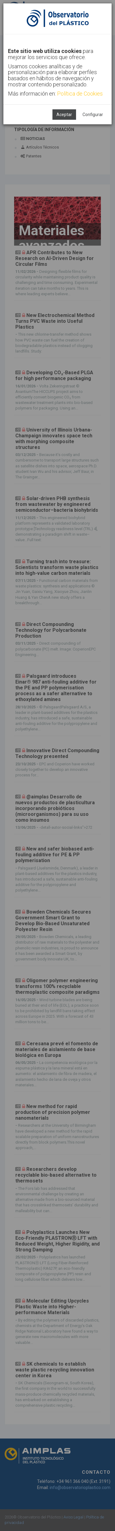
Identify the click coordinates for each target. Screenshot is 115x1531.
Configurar (92, 114)
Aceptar (64, 114)
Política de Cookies (80, 93)
